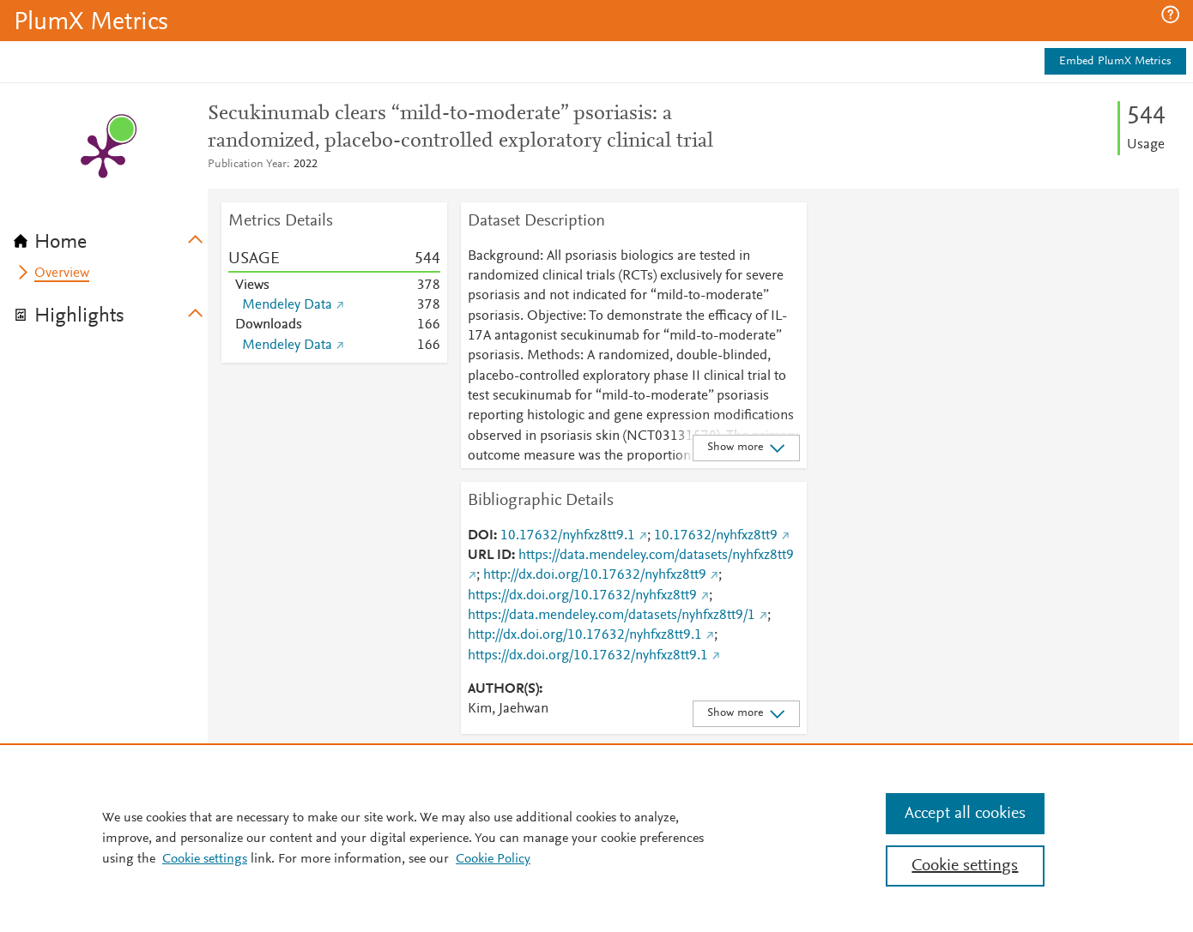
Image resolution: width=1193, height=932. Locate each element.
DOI (481, 536)
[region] (596, 837)
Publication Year (247, 165)
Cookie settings (204, 859)
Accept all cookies (965, 813)
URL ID (490, 555)
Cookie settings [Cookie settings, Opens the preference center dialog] (964, 866)
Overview (61, 273)
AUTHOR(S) (503, 689)
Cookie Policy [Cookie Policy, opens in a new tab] (493, 859)
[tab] (111, 236)
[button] (1170, 14)
